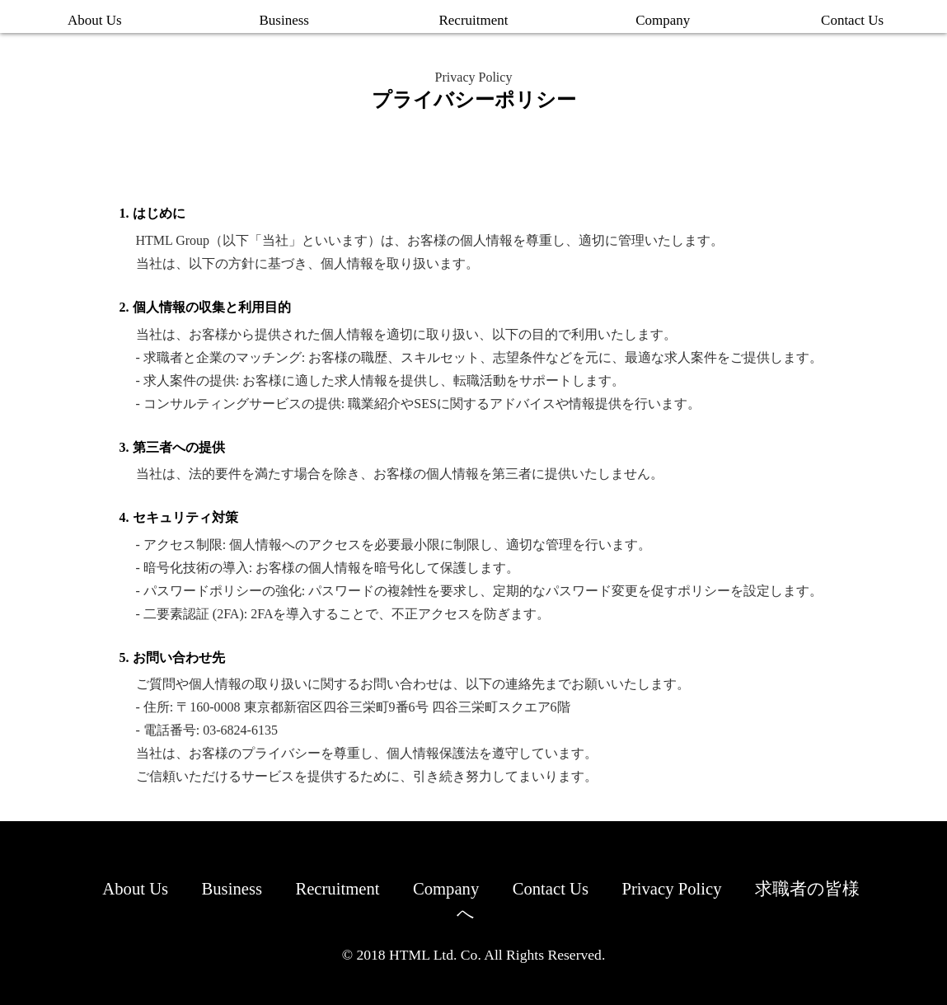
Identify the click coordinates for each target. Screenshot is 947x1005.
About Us (95, 20)
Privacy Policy (727, 888)
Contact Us (852, 20)
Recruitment (473, 20)
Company (662, 20)
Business (283, 20)
